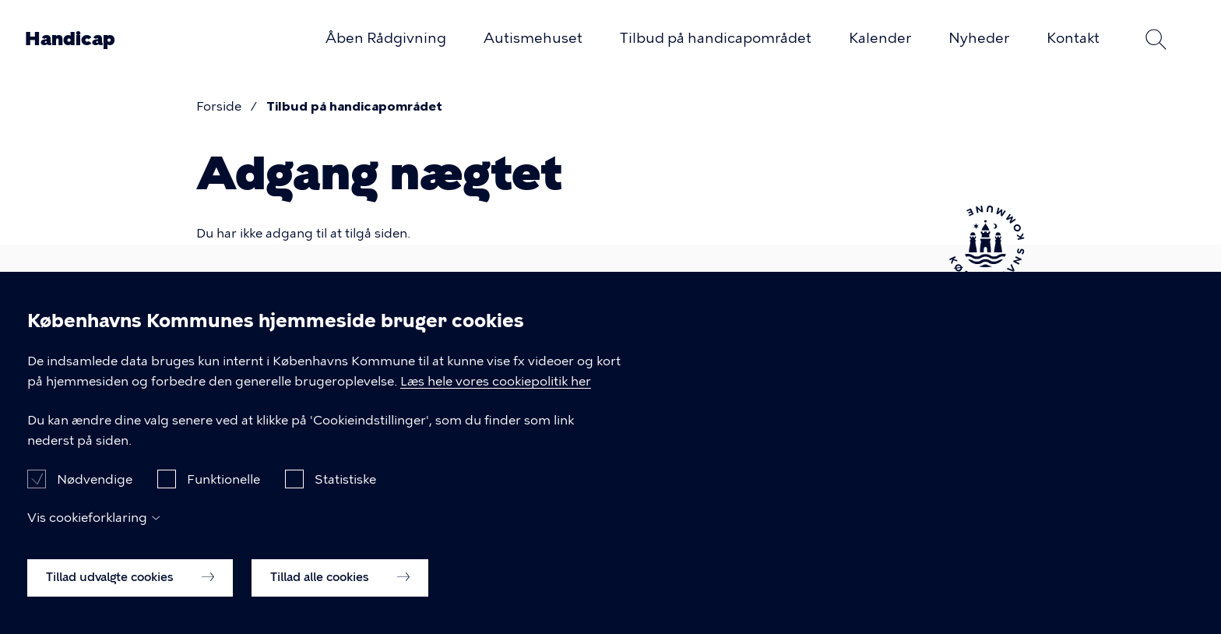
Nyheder (978, 38)
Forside (218, 106)
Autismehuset (533, 38)
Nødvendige (94, 497)
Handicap (70, 38)
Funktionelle (223, 497)
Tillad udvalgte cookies (130, 595)
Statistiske (345, 497)
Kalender (880, 38)
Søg (1155, 39)
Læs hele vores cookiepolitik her (495, 399)
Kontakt (1073, 38)
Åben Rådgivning (385, 38)
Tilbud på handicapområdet (715, 38)
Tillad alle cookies (340, 595)
